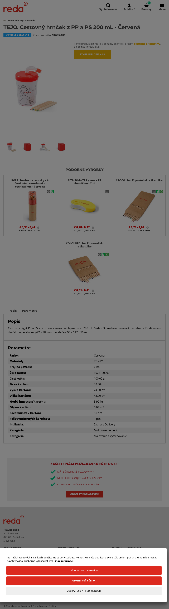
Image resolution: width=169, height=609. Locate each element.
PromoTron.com (40, 605)
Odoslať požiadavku (84, 494)
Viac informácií (64, 561)
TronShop (25, 605)
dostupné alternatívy (147, 43)
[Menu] (160, 7)
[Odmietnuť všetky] (84, 580)
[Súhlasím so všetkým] (84, 570)
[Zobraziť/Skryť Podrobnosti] (84, 591)
